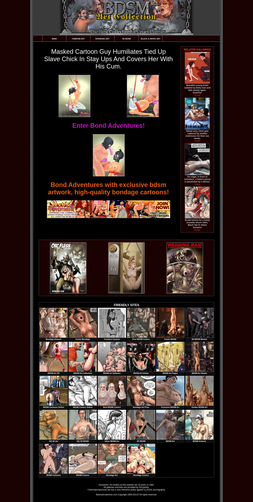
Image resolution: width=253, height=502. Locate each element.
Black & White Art (150, 39)
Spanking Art (102, 39)
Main (54, 39)
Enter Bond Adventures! (108, 125)
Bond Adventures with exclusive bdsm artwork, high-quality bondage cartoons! (108, 188)
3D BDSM (126, 39)
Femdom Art (78, 39)
